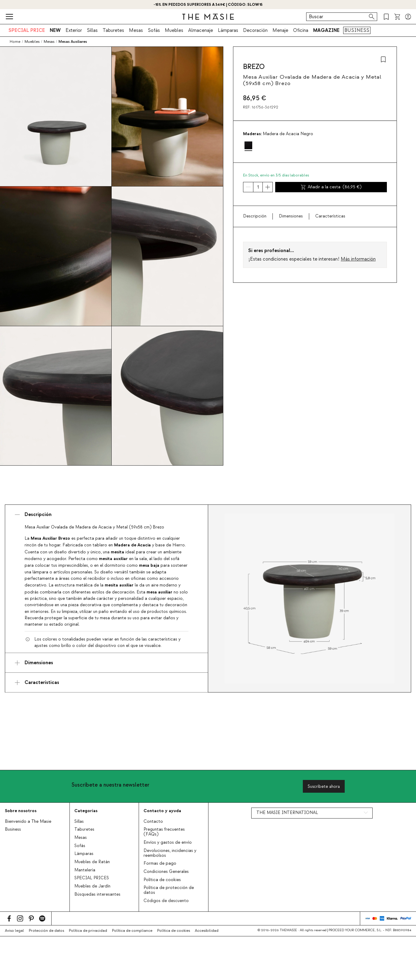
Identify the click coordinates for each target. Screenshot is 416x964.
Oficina (300, 30)
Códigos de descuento (166, 901)
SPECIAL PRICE (26, 30)
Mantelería (84, 870)
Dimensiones (291, 216)
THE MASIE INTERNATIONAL (287, 812)
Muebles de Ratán (92, 862)
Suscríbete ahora (324, 786)
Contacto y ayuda (162, 811)
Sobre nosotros (20, 811)
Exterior (74, 30)
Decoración (255, 30)
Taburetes (113, 30)
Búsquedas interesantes (97, 894)
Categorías (85, 811)
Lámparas (228, 30)
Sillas (92, 30)
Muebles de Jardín (92, 886)
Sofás (154, 30)
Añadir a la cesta (331, 187)
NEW (55, 30)
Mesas (136, 30)
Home (15, 41)
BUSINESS (356, 30)
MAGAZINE (326, 30)
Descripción (254, 216)
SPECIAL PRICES (91, 878)
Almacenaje (200, 30)
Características (330, 216)
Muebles (174, 30)
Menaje (280, 30)
